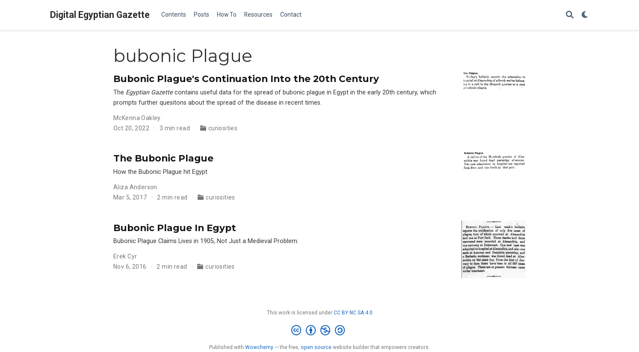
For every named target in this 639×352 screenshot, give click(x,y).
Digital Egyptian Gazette (100, 14)
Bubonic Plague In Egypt (174, 227)
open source (316, 347)
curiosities (223, 128)
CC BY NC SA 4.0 (353, 313)
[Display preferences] (585, 15)
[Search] (570, 15)
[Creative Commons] (319, 330)
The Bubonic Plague (163, 158)
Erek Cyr (125, 256)
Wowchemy (259, 347)
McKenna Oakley (137, 117)
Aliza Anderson (135, 187)
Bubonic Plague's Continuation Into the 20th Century (246, 78)
